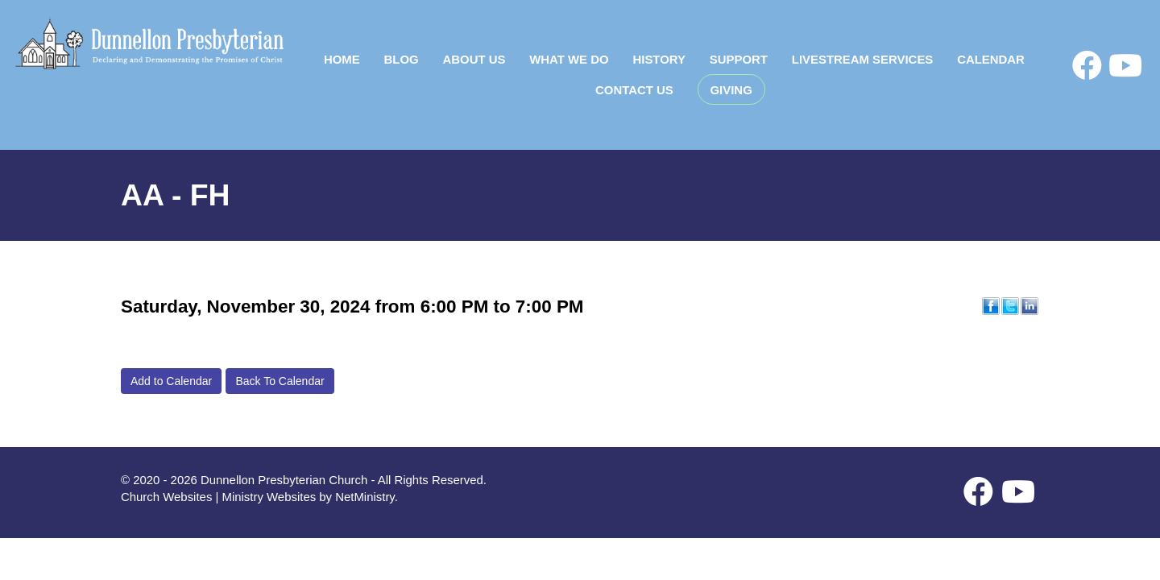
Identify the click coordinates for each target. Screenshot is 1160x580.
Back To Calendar (279, 381)
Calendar (991, 59)
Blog (401, 59)
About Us (473, 59)
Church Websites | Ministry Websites (220, 496)
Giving (731, 90)
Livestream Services (863, 59)
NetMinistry (365, 496)
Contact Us (634, 90)
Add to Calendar (171, 381)
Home (342, 59)
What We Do (568, 59)
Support (739, 59)
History (659, 59)
